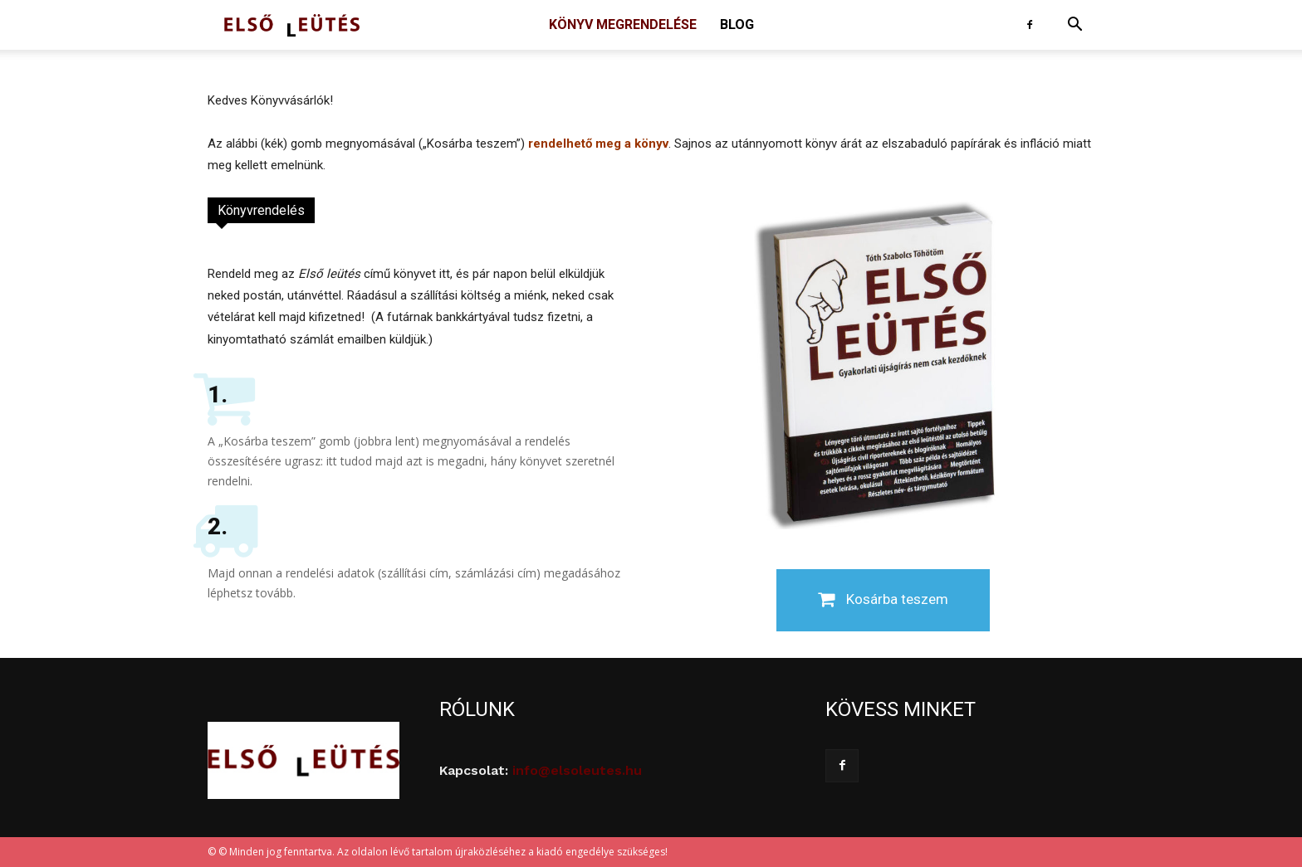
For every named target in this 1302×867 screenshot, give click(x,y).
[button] (1074, 26)
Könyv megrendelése (623, 24)
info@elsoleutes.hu (577, 770)
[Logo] (292, 25)
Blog (737, 24)
